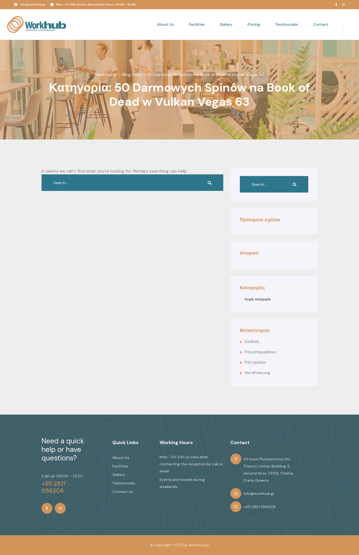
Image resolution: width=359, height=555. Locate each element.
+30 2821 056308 (53, 487)
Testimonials (286, 24)
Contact (320, 24)
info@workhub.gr (33, 4)
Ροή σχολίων (255, 362)
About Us (165, 24)
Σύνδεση (252, 341)
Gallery (226, 24)
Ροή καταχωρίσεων (260, 351)
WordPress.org (257, 372)
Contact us (122, 491)
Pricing (254, 24)
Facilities (197, 24)
